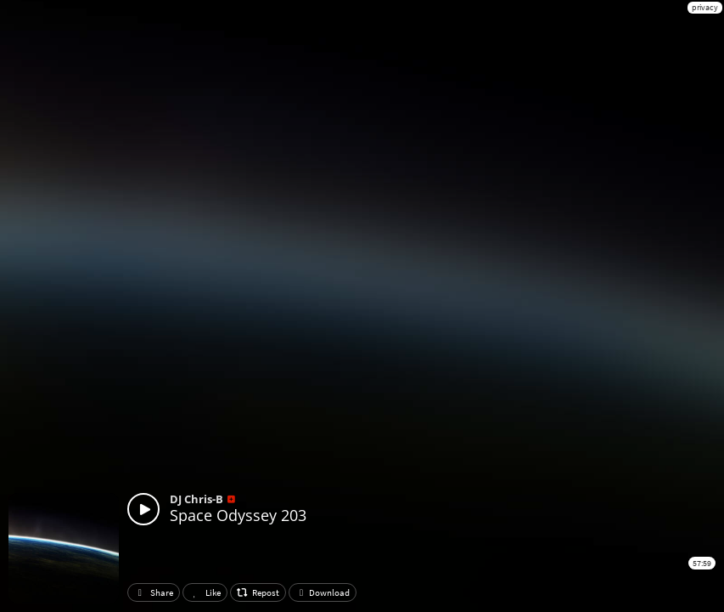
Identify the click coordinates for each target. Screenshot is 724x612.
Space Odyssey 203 (238, 515)
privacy (705, 7)
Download (322, 592)
